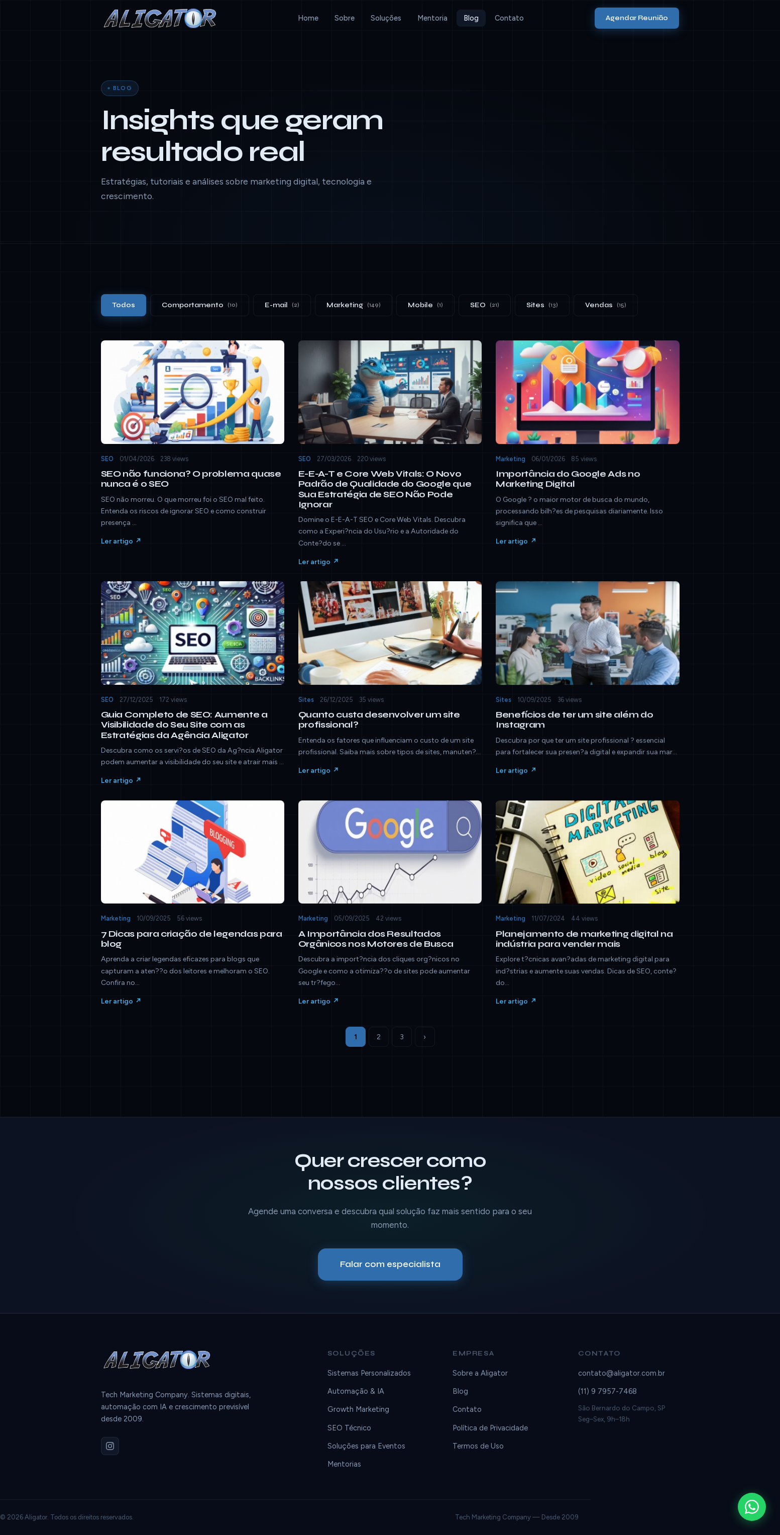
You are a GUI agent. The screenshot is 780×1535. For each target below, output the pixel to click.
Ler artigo (117, 550)
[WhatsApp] (752, 1507)
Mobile (425, 305)
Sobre (345, 18)
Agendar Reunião (637, 18)
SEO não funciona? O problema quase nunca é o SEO (191, 487)
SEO (484, 305)
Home (308, 18)
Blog (471, 18)
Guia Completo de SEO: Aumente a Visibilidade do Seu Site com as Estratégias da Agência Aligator (184, 733)
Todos (123, 305)
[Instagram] (110, 1450)
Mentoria (432, 18)
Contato (509, 18)
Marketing (353, 305)
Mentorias (344, 1473)
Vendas (605, 305)
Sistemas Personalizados (369, 1381)
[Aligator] (164, 18)
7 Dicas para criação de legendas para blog (191, 947)
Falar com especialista (390, 1267)
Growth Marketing (358, 1418)
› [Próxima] (424, 1037)
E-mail (282, 305)
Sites (542, 305)
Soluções (386, 18)
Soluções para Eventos (366, 1454)
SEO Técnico (349, 1436)
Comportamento (200, 305)
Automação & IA (355, 1399)
